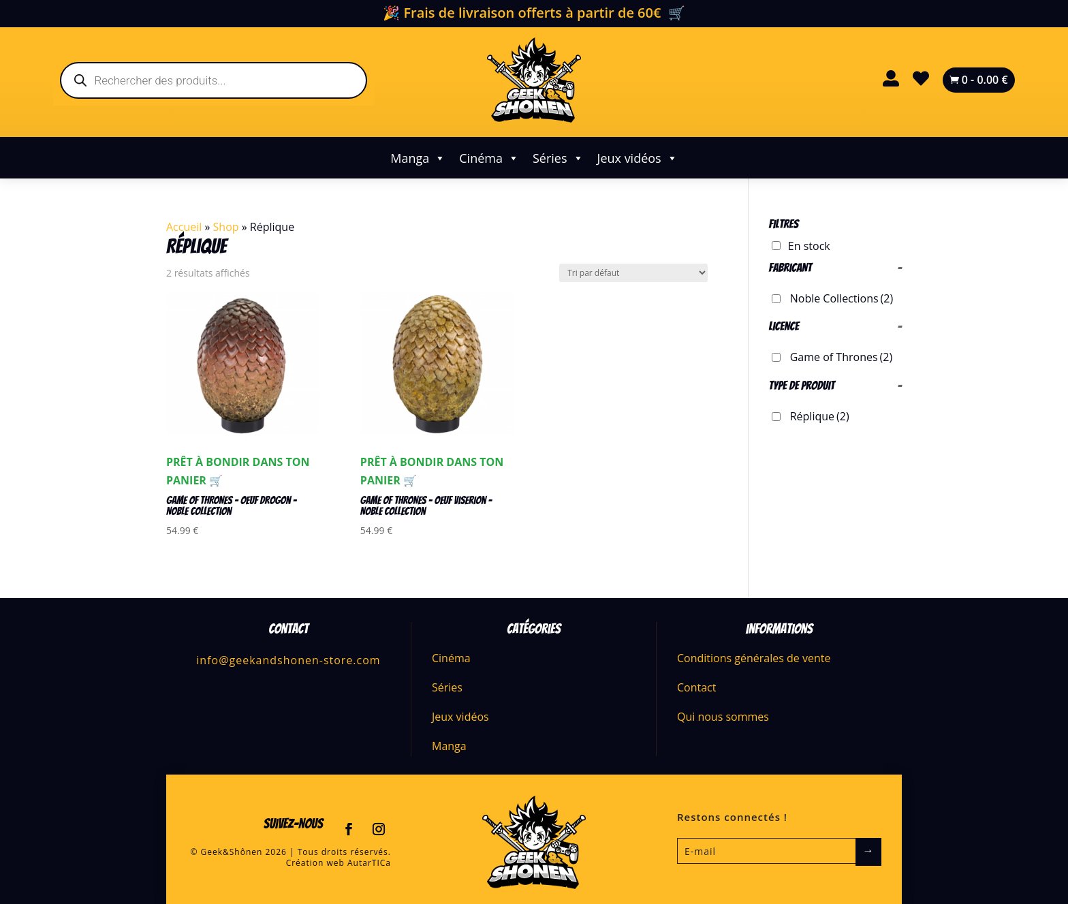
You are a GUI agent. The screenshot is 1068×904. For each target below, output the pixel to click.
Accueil (184, 226)
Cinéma (489, 158)
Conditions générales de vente (753, 658)
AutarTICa (369, 863)
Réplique (819, 416)
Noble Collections (841, 298)
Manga (417, 158)
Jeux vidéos (637, 158)
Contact (696, 687)
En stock (809, 245)
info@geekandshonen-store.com (288, 660)
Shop (226, 226)
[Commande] (633, 273)
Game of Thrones (841, 356)
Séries (558, 158)
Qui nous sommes (723, 716)
